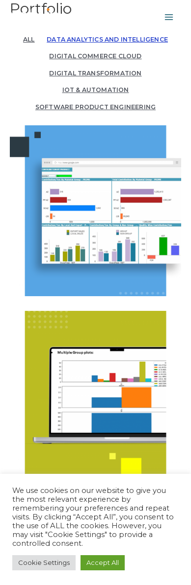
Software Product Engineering (95, 107)
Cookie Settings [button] (44, 562)
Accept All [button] (102, 562)
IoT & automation (95, 90)
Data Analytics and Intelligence (107, 39)
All (29, 39)
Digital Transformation (95, 73)
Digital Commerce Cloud (95, 56)
